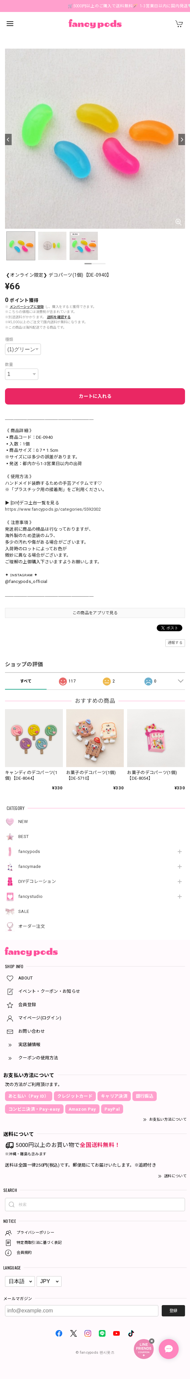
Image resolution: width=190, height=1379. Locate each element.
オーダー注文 (31, 926)
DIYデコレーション (37, 881)
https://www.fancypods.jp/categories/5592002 (53, 509)
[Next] (181, 139)
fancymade (29, 866)
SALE (23, 911)
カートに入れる (95, 396)
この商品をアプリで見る (95, 613)
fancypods (29, 851)
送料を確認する (59, 317)
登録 (173, 1310)
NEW (23, 821)
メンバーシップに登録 (27, 307)
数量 (9, 364)
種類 (9, 339)
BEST (23, 836)
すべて (26, 681)
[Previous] (8, 139)
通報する (175, 643)
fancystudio (30, 896)
